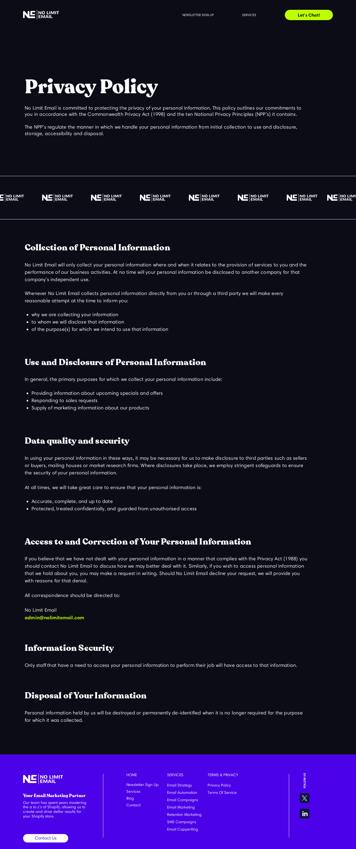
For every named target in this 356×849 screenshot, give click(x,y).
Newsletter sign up (198, 15)
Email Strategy (179, 785)
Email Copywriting (182, 829)
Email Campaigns (182, 800)
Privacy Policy (219, 785)
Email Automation (182, 792)
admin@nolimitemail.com (54, 617)
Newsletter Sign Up (142, 784)
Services (249, 15)
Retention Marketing (184, 814)
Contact (133, 805)
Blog (130, 798)
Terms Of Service (222, 792)
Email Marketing (181, 807)
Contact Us (46, 838)
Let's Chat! (309, 15)
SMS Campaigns (181, 822)
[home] (41, 14)
